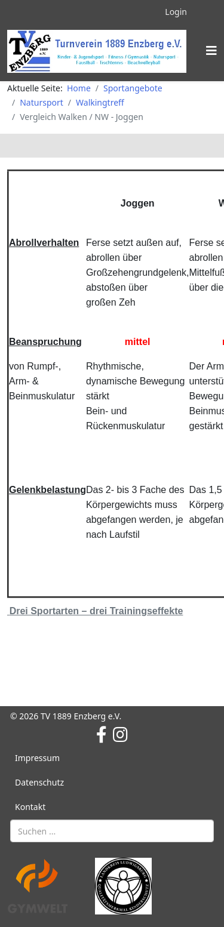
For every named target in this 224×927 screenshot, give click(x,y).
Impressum (37, 757)
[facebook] (101, 734)
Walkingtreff (100, 102)
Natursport (41, 102)
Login (176, 11)
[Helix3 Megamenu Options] (211, 50)
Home (79, 88)
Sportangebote (132, 88)
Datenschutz (39, 782)
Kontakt (30, 806)
